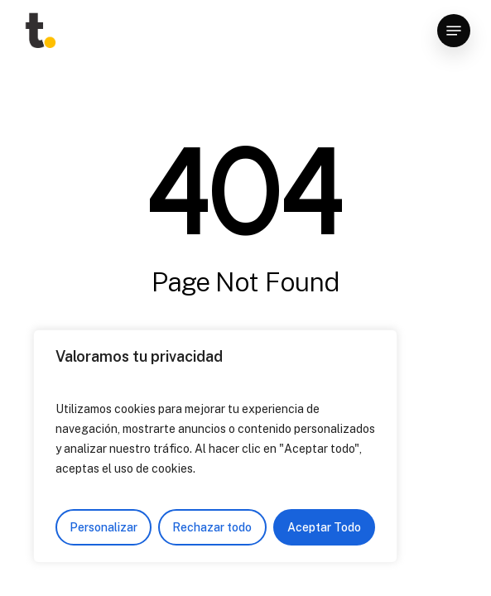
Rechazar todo (212, 527)
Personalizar (103, 527)
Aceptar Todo (324, 527)
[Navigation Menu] (453, 30)
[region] (215, 446)
